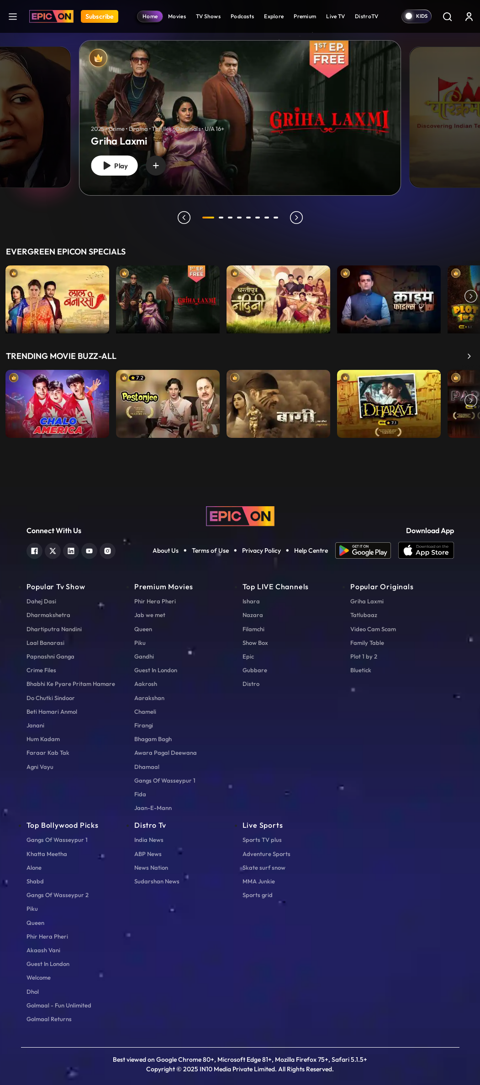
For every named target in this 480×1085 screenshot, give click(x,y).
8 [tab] (276, 217)
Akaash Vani (43, 950)
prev (184, 217)
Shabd (35, 881)
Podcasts (242, 16)
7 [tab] (266, 217)
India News (149, 839)
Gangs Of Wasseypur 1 (164, 780)
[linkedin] (71, 550)
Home (150, 16)
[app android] (366, 550)
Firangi (143, 725)
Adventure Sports (266, 853)
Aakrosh (145, 683)
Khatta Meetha (46, 853)
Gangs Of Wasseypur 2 (57, 894)
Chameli (145, 711)
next (296, 217)
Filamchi (253, 629)
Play (114, 166)
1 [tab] (208, 217)
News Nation (151, 867)
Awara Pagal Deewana (165, 752)
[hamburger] (12, 16)
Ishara (251, 601)
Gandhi (144, 656)
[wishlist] (156, 166)
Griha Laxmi (367, 601)
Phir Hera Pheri (155, 601)
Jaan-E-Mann (153, 807)
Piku (140, 642)
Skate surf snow (264, 867)
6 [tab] (257, 217)
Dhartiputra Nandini (54, 629)
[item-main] (57, 297)
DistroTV (366, 16)
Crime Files (41, 670)
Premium (305, 16)
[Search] (447, 16)
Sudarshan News (156, 881)
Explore (274, 16)
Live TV (335, 16)
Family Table (367, 642)
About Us (166, 550)
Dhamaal (146, 766)
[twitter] (53, 550)
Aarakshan (149, 697)
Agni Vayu (39, 766)
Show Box (255, 642)
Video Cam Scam (373, 629)
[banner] (240, 118)
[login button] (469, 16)
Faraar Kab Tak (47, 752)
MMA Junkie (259, 881)
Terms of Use (210, 550)
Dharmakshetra (48, 614)
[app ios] (426, 550)
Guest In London (155, 670)
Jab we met (149, 614)
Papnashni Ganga (50, 656)
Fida (140, 794)
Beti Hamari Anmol (51, 711)
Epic (248, 656)
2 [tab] (221, 217)
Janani (35, 725)
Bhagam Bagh (153, 738)
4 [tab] (239, 217)
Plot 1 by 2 (363, 656)
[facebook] (34, 550)
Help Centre (311, 550)
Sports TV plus (262, 839)
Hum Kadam (43, 738)
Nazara (253, 614)
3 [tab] (230, 217)
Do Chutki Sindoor (50, 697)
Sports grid (258, 894)
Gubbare (255, 670)
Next (471, 297)
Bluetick (360, 670)
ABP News (148, 853)
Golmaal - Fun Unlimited (58, 1005)
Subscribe (99, 16)
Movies (177, 16)
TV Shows (208, 16)
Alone (34, 867)
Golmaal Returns (49, 1019)
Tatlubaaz (363, 614)
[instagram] (108, 550)
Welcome (38, 977)
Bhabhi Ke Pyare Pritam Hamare (70, 683)
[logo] (240, 515)
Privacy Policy (261, 550)
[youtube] (89, 550)
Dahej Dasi (41, 601)
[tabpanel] (240, 110)
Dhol (32, 991)
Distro (251, 683)
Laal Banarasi (45, 642)
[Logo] (51, 16)
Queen (143, 629)
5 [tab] (248, 217)
